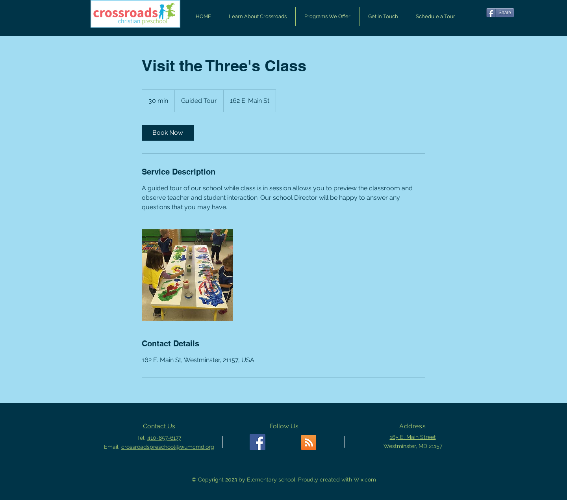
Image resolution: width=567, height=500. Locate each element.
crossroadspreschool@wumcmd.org (167, 447)
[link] (168, 133)
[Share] (500, 12)
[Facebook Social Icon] (257, 442)
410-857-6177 (164, 438)
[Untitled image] (187, 275)
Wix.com (365, 479)
